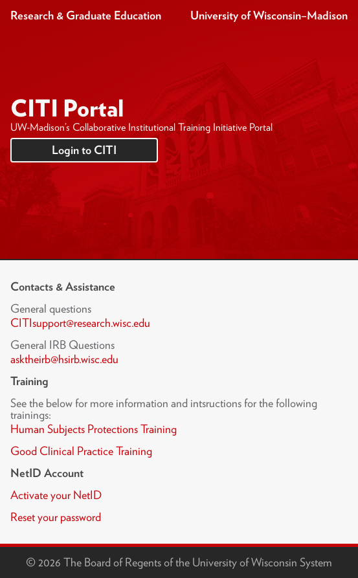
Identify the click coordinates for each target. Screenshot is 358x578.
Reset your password (55, 517)
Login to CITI (84, 150)
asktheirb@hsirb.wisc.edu (64, 359)
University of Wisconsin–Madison (269, 15)
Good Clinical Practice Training (81, 451)
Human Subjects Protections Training (93, 429)
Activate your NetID (56, 495)
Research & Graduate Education (85, 15)
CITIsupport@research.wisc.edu (80, 322)
